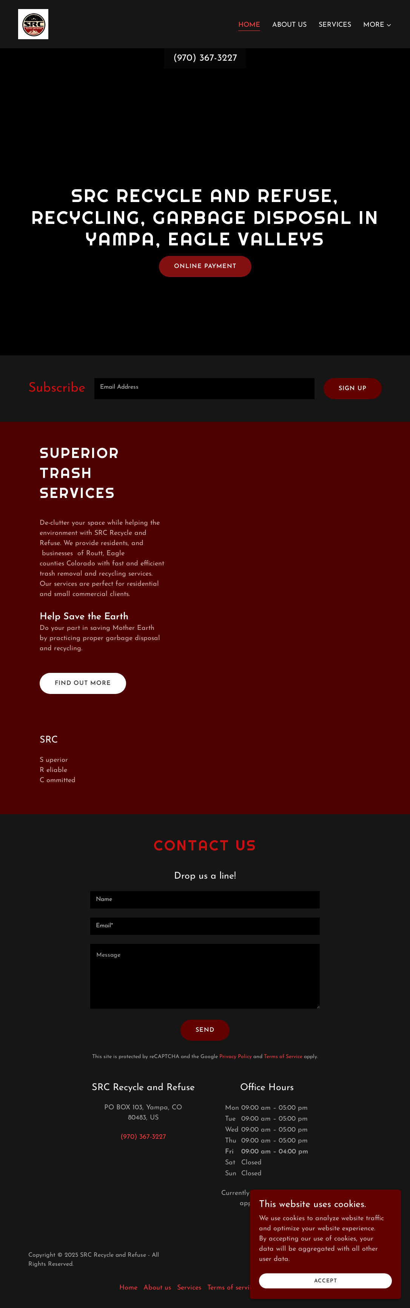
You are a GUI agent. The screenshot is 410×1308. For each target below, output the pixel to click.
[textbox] (204, 388)
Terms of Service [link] (283, 1057)
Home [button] (128, 1287)
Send (205, 1030)
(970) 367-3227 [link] (205, 58)
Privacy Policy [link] (235, 1057)
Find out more (83, 683)
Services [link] (335, 25)
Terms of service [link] (231, 1287)
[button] (377, 25)
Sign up (353, 389)
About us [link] (289, 25)
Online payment (205, 266)
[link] (33, 23)
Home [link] (249, 25)
